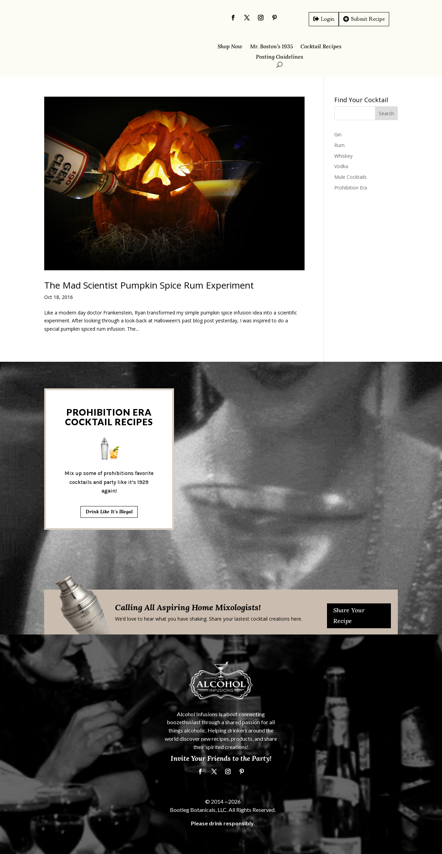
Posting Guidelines (279, 57)
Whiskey (343, 156)
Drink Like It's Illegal (109, 358)
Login (327, 18)
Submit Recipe (368, 18)
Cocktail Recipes (321, 47)
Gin (338, 134)
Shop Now (230, 47)
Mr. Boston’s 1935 (271, 47)
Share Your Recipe (349, 615)
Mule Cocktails (350, 177)
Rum (339, 145)
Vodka (341, 166)
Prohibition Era (350, 187)
